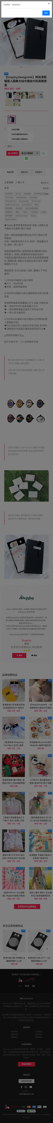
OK (46, 13)
